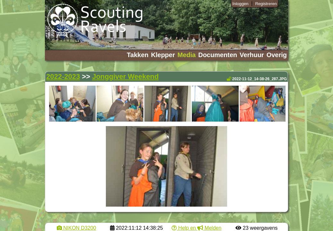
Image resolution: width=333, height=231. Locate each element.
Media (186, 54)
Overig (277, 54)
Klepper (163, 54)
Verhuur (252, 54)
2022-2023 (63, 77)
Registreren (266, 3)
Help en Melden (196, 228)
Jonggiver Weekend (125, 77)
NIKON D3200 (76, 228)
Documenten (217, 54)
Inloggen (241, 3)
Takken (137, 54)
